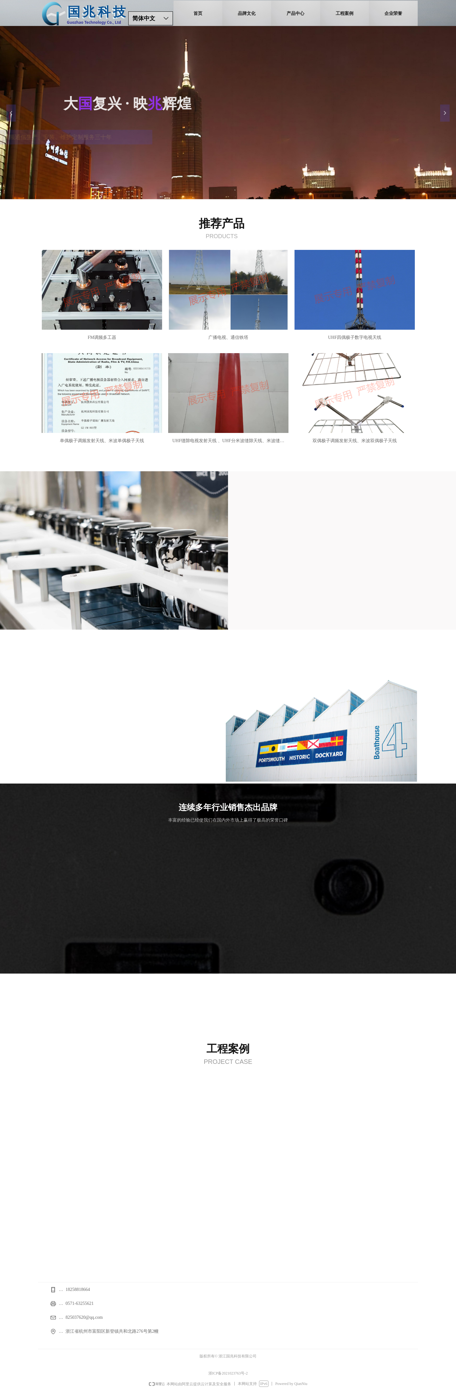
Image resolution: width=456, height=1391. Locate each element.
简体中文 (143, 18)
